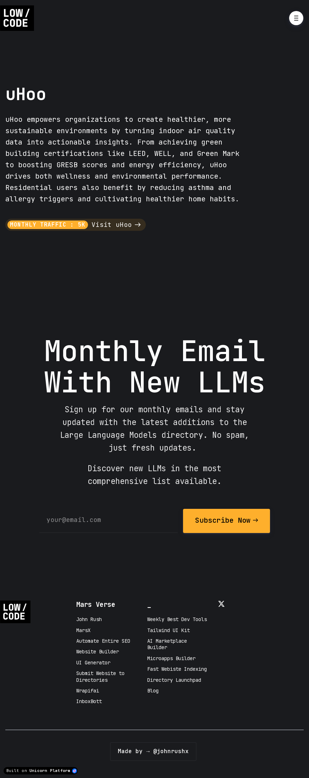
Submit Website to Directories (100, 676)
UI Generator (93, 662)
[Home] (19, 18)
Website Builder (97, 651)
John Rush (89, 619)
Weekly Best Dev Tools (177, 619)
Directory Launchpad (174, 680)
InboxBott (89, 701)
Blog (153, 690)
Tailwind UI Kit (168, 630)
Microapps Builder (171, 658)
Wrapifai (87, 690)
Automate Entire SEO (103, 641)
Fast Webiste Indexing (177, 669)
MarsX (83, 630)
